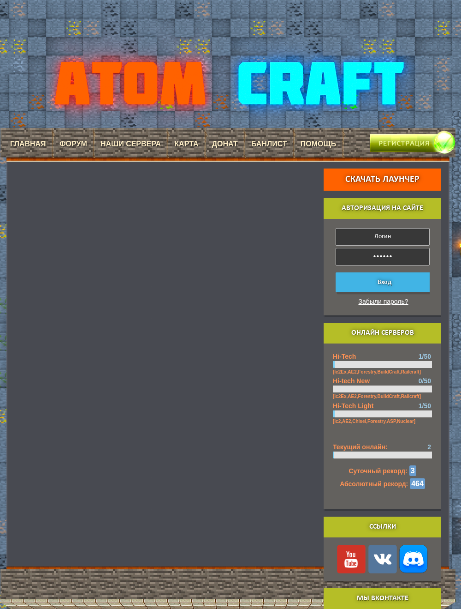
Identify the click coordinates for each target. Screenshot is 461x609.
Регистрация (398, 139)
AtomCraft (227, 83)
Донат (225, 144)
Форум (73, 144)
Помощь (319, 144)
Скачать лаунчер (382, 179)
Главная (28, 144)
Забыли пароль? (383, 301)
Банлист (269, 144)
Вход (384, 282)
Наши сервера (130, 144)
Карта (186, 144)
